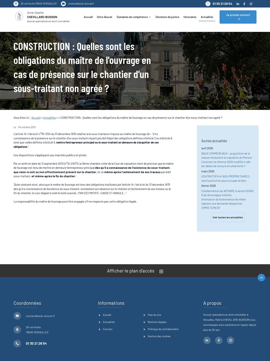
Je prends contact (238, 17)
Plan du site (152, 304)
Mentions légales (155, 311)
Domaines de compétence (132, 17)
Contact (105, 318)
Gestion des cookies (157, 326)
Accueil (88, 17)
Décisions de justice (167, 17)
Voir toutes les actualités (228, 208)
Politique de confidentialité (161, 318)
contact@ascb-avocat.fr (81, 3)
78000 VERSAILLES (39, 3)
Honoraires (189, 17)
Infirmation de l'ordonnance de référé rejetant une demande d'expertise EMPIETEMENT (223, 195)
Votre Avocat (104, 17)
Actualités (207, 17)
